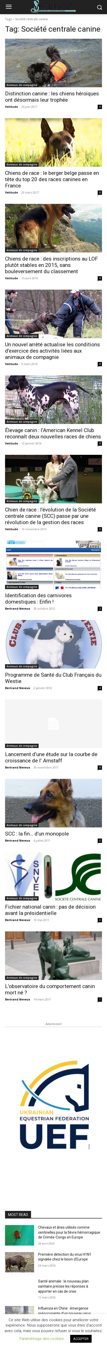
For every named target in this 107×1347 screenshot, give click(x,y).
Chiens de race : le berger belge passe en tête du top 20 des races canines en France (52, 179)
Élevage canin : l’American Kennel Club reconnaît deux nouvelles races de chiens (53, 433)
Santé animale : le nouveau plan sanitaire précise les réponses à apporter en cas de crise (63, 1286)
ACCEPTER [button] (81, 1339)
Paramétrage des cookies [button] (41, 1338)
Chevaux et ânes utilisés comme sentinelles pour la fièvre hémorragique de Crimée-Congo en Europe (69, 1232)
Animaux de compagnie (22, 85)
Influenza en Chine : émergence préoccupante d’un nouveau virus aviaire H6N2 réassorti (64, 1313)
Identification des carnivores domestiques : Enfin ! (38, 598)
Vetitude (11, 107)
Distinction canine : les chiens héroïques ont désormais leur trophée (52, 97)
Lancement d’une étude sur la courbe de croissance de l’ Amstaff (51, 757)
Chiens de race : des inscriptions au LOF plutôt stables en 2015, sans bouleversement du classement (51, 265)
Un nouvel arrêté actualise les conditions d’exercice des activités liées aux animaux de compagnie (52, 350)
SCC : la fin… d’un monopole (37, 834)
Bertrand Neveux (17, 608)
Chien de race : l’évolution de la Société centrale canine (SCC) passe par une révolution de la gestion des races (50, 516)
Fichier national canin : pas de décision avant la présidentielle (50, 910)
